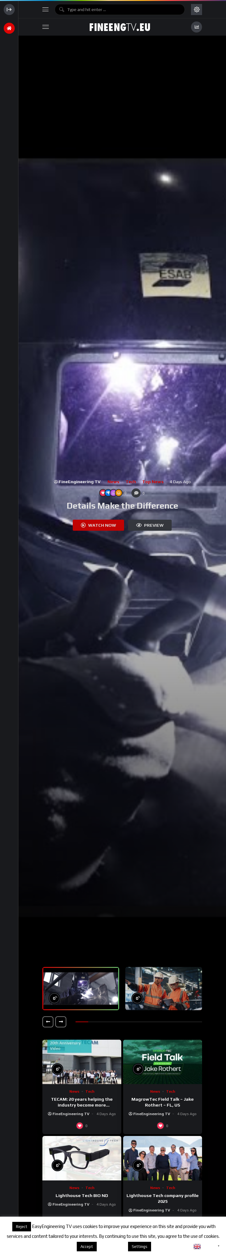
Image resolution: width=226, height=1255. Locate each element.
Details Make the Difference (122, 505)
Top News (153, 481)
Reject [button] (21, 1226)
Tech (131, 481)
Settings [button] (139, 1246)
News (113, 481)
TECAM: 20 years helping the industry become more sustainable (82, 1105)
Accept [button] (86, 1246)
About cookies (112, 1246)
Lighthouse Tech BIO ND (82, 1195)
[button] (47, 1021)
